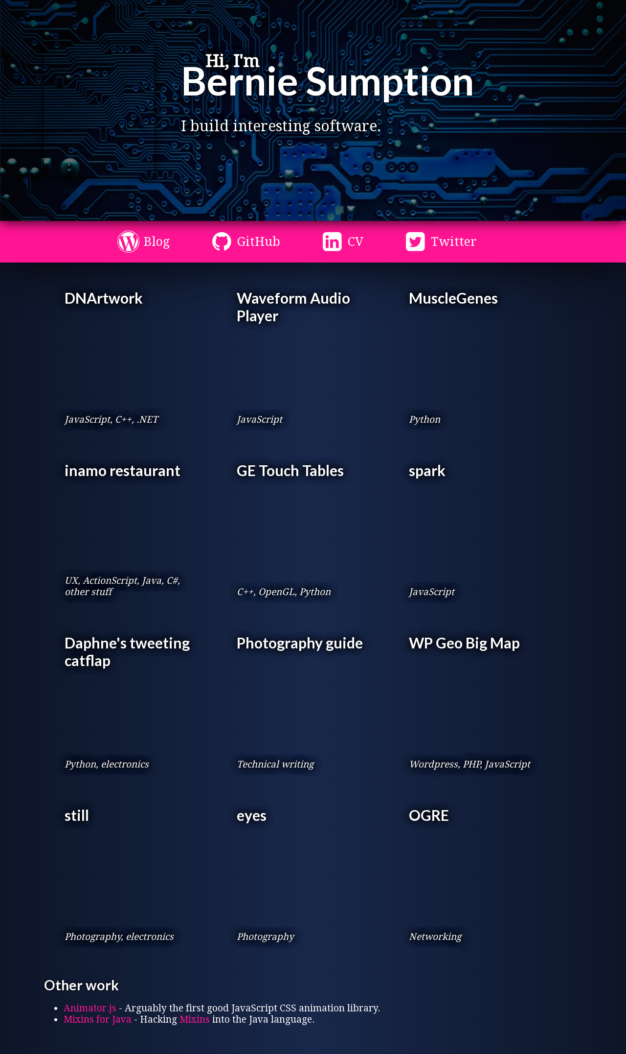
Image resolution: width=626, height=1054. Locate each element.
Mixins (194, 1019)
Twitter (454, 242)
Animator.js (90, 1008)
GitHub (258, 242)
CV (355, 242)
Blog (157, 242)
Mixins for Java (98, 1019)
